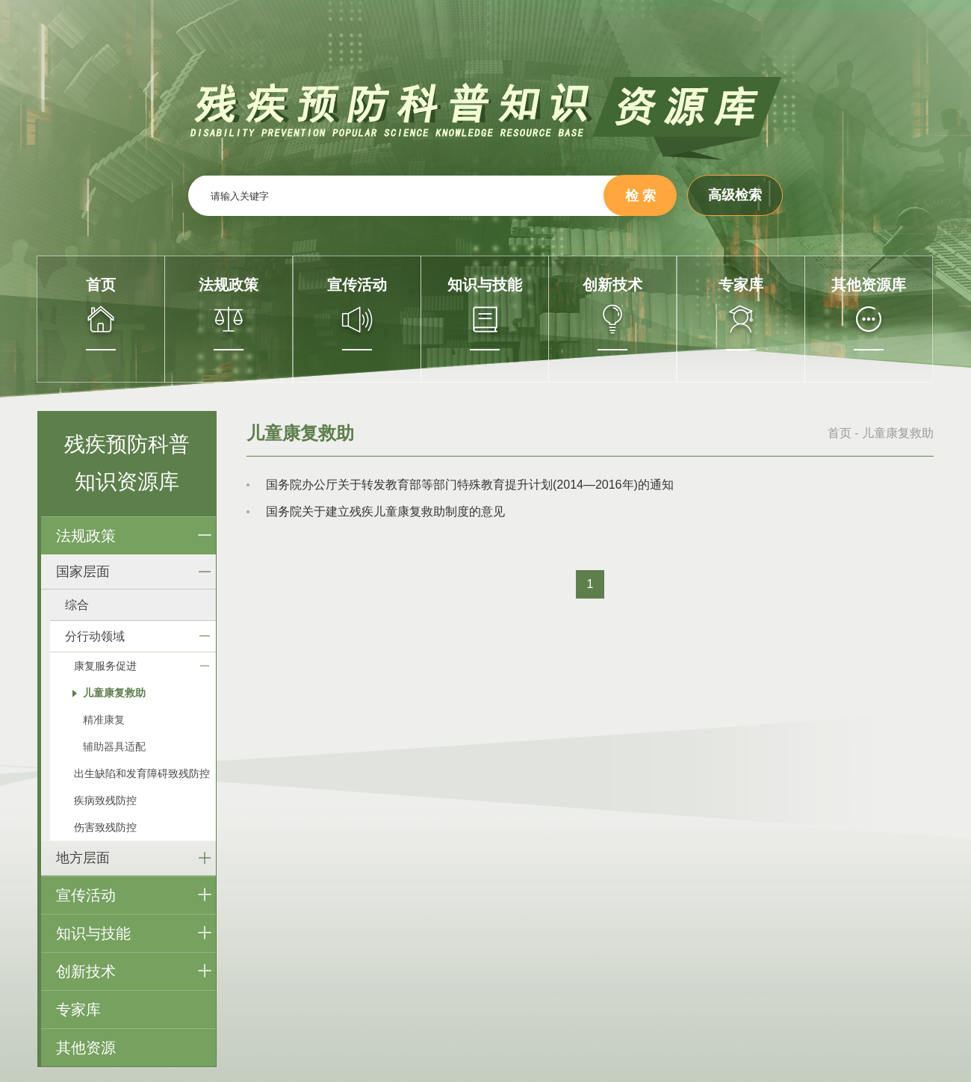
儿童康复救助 (114, 693)
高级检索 (735, 195)
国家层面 (83, 571)
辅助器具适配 (114, 746)
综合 (77, 605)
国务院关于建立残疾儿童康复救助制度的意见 (385, 511)
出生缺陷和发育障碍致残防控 (142, 773)
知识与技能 (93, 933)
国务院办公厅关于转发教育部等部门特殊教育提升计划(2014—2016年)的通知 (470, 484)
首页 (839, 433)
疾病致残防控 (105, 800)
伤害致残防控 (105, 827)
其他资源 (86, 1047)
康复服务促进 (105, 666)
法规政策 (86, 536)
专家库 (78, 1009)
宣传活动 (86, 895)
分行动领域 (95, 636)
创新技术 (86, 971)
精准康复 (104, 720)
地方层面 (83, 857)
